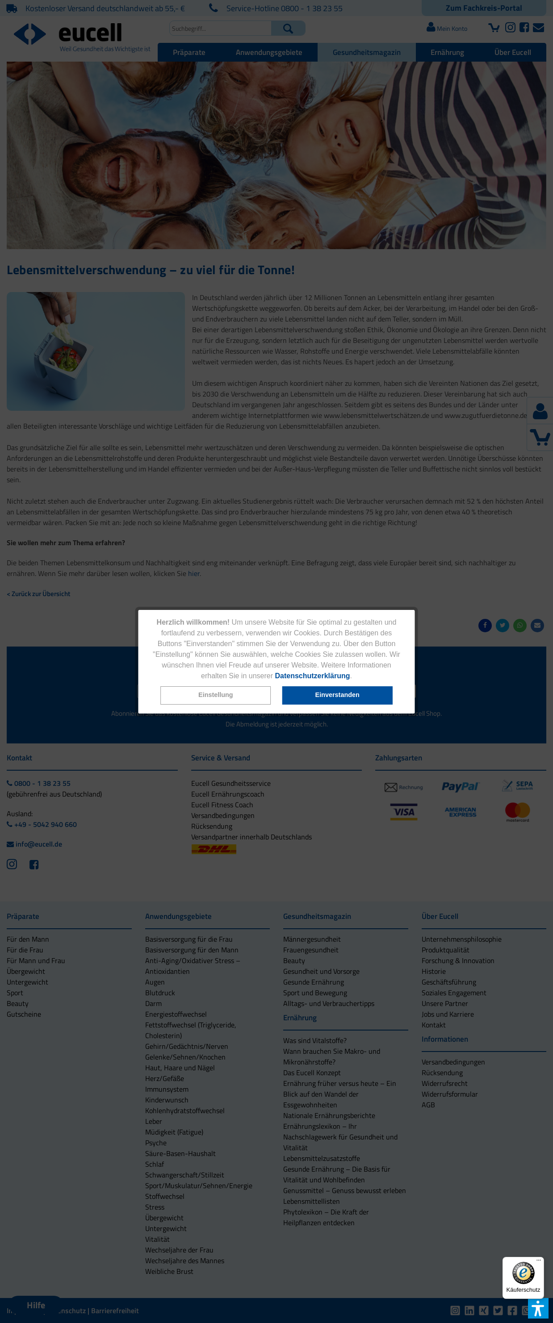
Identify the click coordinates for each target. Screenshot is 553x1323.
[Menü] (538, 1262)
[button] (215, 695)
